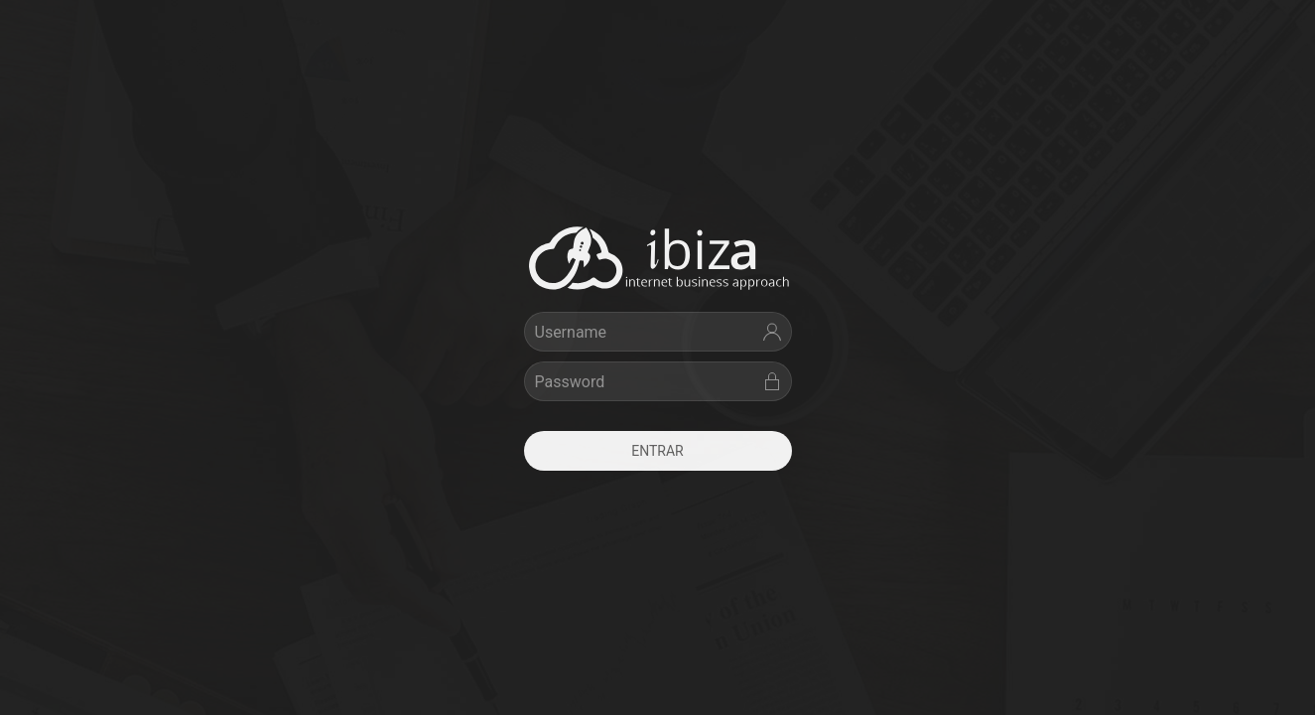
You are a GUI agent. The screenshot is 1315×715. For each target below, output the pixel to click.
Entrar (657, 451)
